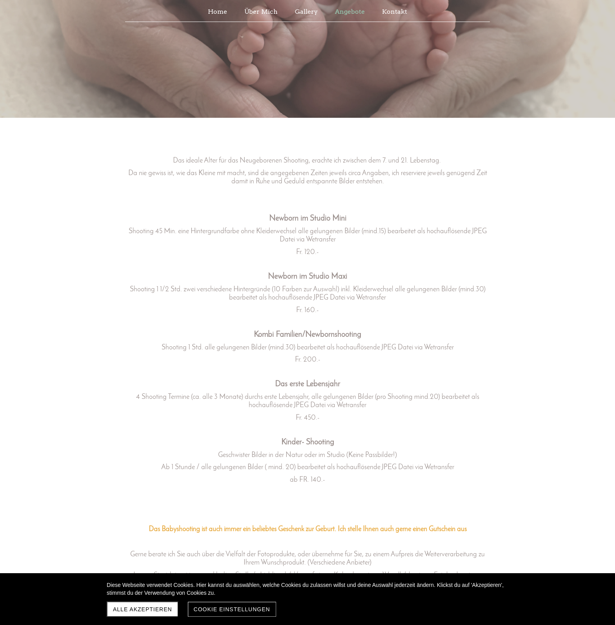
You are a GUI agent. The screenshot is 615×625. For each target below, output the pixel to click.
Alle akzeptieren (142, 609)
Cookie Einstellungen (232, 609)
